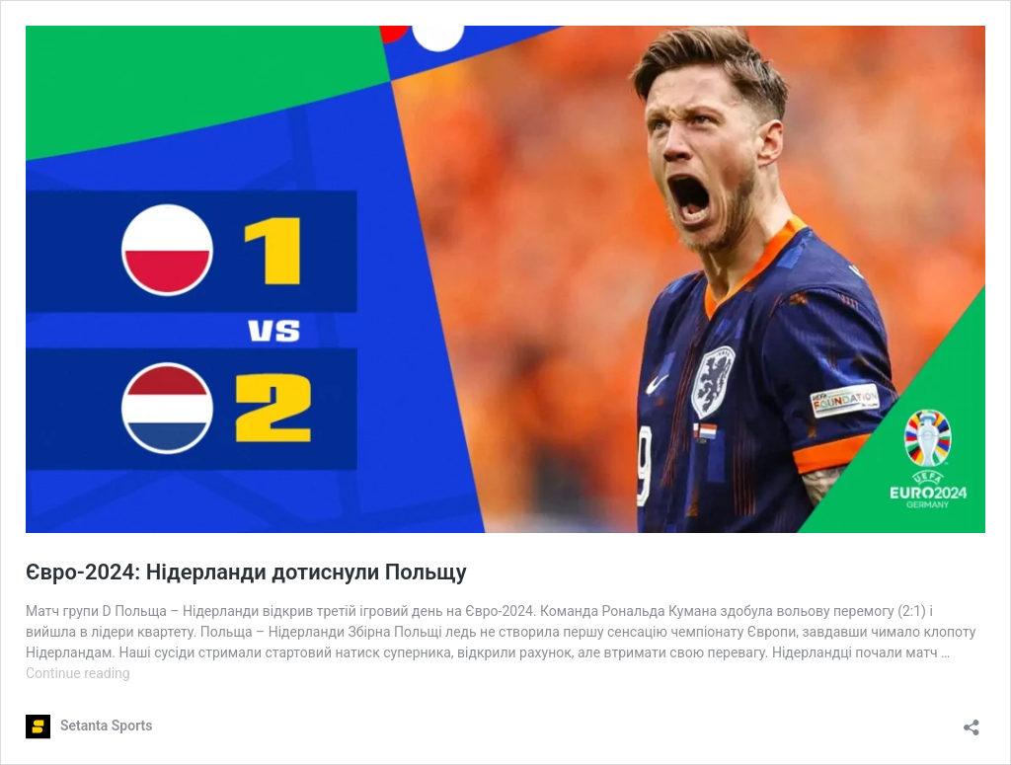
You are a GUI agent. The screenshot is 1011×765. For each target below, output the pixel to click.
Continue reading (78, 673)
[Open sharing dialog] (971, 721)
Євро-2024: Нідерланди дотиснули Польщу (246, 572)
